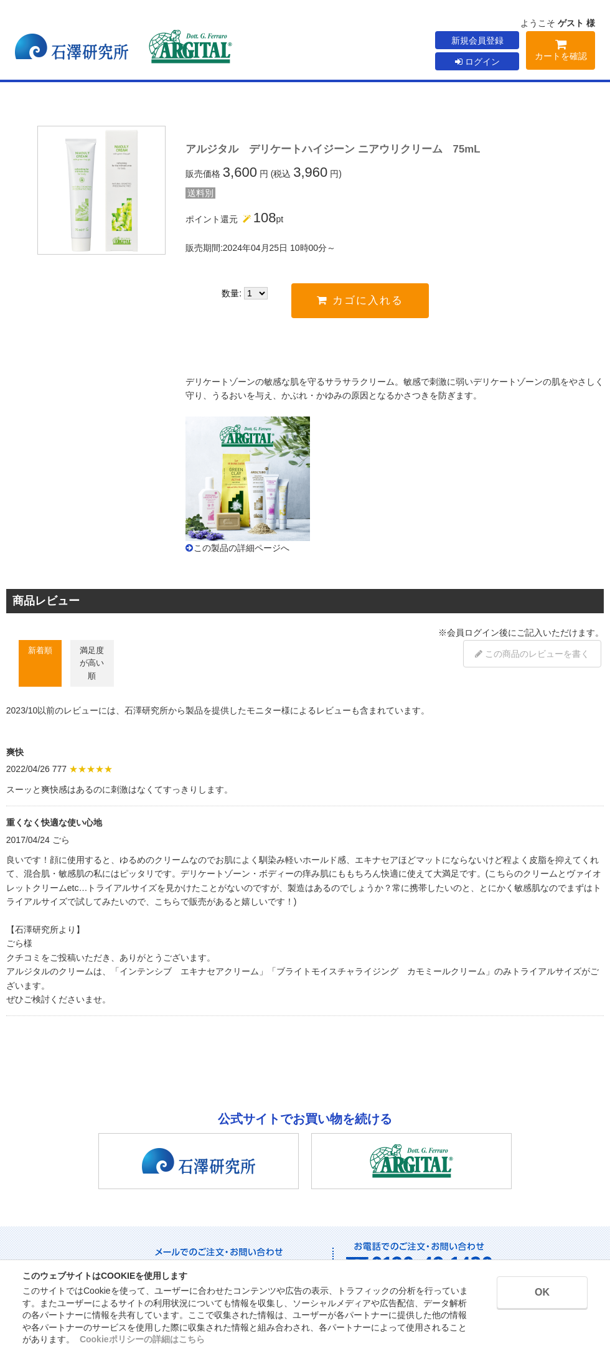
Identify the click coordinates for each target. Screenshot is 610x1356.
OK (542, 1292)
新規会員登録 (477, 40)
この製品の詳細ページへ (241, 548)
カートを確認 (560, 52)
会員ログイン (473, 633)
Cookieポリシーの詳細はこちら (142, 1339)
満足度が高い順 (92, 663)
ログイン (477, 62)
